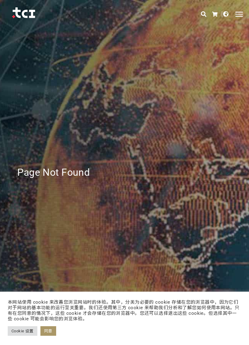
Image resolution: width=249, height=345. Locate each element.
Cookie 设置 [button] (22, 331)
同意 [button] (48, 331)
